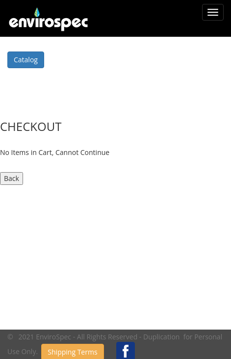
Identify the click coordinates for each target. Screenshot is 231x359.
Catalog (26, 59)
